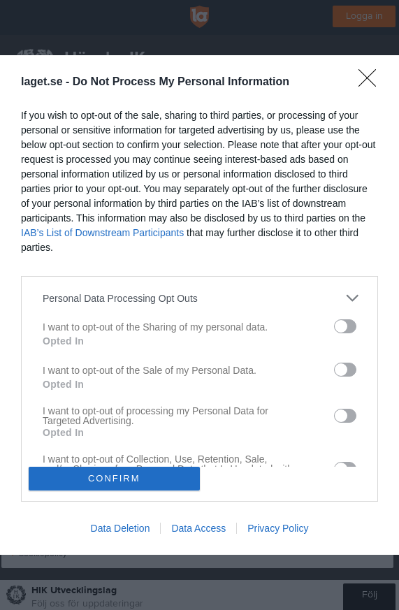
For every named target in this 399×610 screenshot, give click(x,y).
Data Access (198, 528)
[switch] (345, 326)
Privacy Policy (277, 528)
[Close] (371, 82)
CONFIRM (114, 478)
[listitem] (199, 298)
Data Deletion (120, 528)
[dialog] (199, 305)
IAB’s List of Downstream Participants (102, 232)
